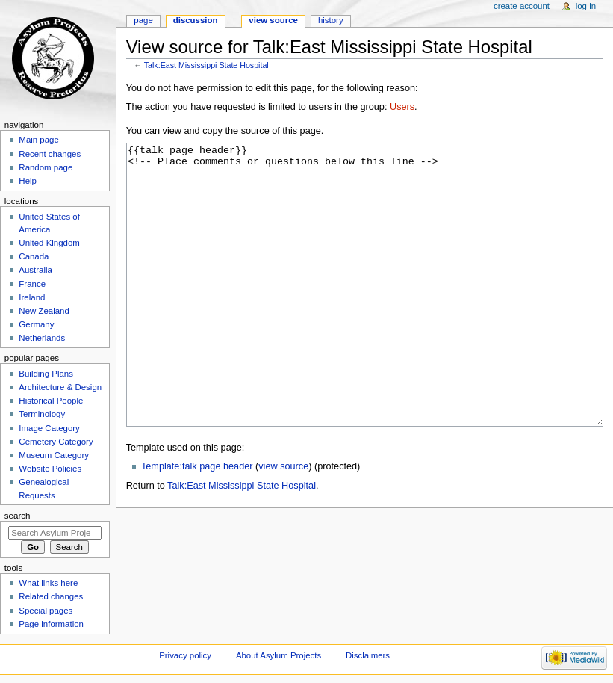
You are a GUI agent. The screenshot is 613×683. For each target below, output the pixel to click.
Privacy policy (185, 655)
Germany (36, 324)
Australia (35, 269)
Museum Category (54, 455)
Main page (39, 139)
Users (402, 107)
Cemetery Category (56, 441)
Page (143, 20)
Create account (522, 5)
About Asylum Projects (278, 655)
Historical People (51, 400)
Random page (45, 167)
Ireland (32, 297)
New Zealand (44, 310)
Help (28, 180)
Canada (34, 256)
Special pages (45, 610)
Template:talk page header (197, 522)
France (32, 283)
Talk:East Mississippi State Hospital (206, 65)
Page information (51, 623)
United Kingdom (49, 242)
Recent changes (50, 153)
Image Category (49, 428)
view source (283, 522)
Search (17, 515)
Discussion (195, 20)
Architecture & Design (60, 387)
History (330, 20)
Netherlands (42, 337)
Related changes (51, 596)
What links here (48, 582)
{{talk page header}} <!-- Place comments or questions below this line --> (365, 313)
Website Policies (50, 468)
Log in (586, 5)
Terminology (42, 414)
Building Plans (46, 373)
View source (273, 20)
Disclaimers (368, 655)
